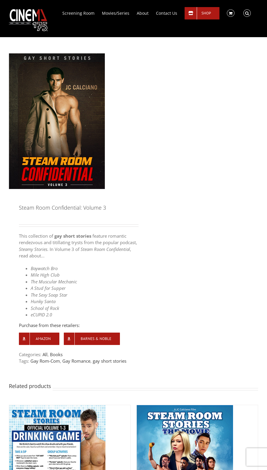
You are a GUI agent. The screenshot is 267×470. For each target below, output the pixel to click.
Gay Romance (76, 361)
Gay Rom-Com (45, 361)
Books (56, 354)
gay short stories (109, 361)
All (45, 354)
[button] (247, 12)
